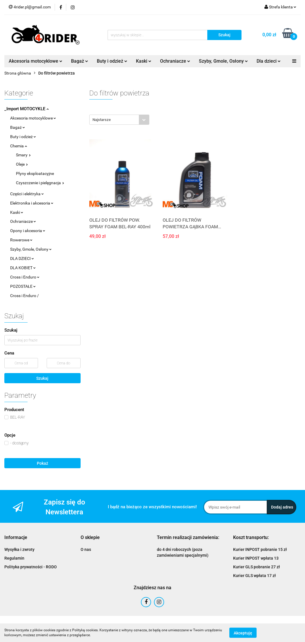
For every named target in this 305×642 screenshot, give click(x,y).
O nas (86, 549)
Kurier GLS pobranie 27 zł (256, 567)
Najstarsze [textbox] (101, 119)
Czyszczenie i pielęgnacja (40, 182)
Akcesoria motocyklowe (35, 61)
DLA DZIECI (22, 258)
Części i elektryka (27, 193)
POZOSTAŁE (23, 286)
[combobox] (119, 120)
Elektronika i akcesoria (31, 203)
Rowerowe (21, 240)
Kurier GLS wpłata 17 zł (254, 575)
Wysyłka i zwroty (19, 549)
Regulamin (14, 558)
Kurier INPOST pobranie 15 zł (260, 549)
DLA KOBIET (23, 267)
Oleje (22, 164)
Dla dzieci (269, 61)
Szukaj (42, 378)
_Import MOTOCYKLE (26, 108)
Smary (23, 155)
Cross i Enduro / (24, 295)
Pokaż (42, 463)
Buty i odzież (112, 61)
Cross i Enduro (24, 277)
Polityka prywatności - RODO (30, 567)
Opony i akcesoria (27, 230)
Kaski (143, 61)
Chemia (18, 146)
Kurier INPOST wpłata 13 (256, 558)
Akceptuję (243, 632)
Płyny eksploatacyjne (35, 173)
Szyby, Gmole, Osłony (223, 61)
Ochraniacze (175, 61)
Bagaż (79, 61)
